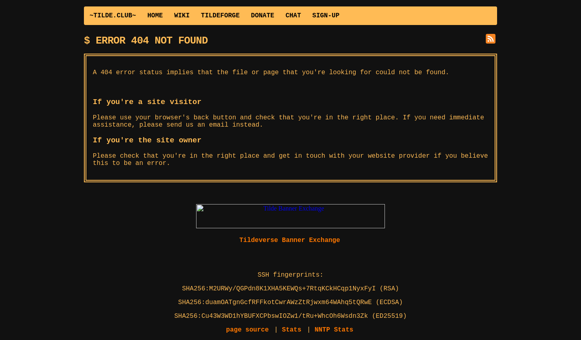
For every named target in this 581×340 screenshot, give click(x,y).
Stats (291, 330)
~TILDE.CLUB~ (113, 15)
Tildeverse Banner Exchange (289, 240)
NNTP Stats (334, 330)
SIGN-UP (325, 15)
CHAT (293, 15)
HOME (155, 15)
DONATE (262, 15)
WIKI (182, 15)
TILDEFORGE (220, 15)
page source (247, 330)
